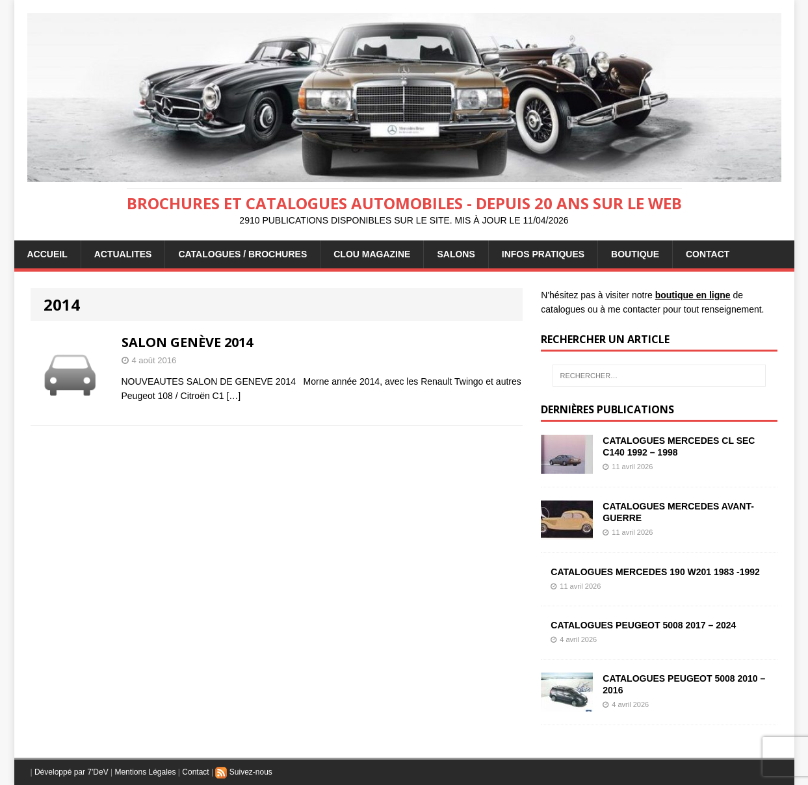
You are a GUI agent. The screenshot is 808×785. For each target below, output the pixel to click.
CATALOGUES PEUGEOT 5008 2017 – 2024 (643, 625)
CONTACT (707, 254)
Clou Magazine (371, 254)
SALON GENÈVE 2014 (187, 342)
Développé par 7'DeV (71, 772)
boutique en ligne (693, 295)
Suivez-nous (243, 772)
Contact (195, 772)
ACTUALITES (123, 254)
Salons (456, 254)
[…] (233, 396)
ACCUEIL (47, 254)
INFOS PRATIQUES (543, 254)
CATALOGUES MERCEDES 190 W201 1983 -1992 (655, 572)
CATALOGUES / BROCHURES (242, 254)
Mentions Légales (145, 772)
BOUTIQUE (635, 254)
